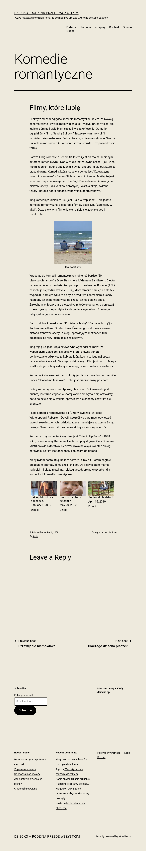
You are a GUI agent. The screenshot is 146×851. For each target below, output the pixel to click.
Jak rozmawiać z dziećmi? (70, 499)
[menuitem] (44, 496)
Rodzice (71, 29)
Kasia (35, 536)
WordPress (125, 836)
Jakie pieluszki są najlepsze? (42, 499)
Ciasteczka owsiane (25, 788)
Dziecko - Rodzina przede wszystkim (46, 13)
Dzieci (35, 509)
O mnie (127, 27)
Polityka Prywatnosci (109, 752)
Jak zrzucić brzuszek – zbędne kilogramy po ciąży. (72, 793)
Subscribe (25, 710)
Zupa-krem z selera (25, 769)
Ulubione (85, 27)
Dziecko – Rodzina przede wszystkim (47, 837)
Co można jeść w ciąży (27, 773)
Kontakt (114, 27)
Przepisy (100, 27)
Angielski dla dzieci (100, 497)
